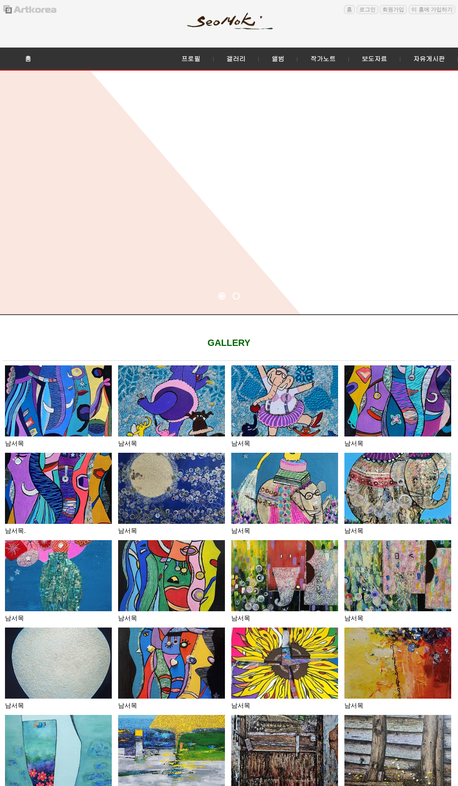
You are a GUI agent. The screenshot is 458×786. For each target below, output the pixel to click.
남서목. (15, 530)
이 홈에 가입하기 (432, 9)
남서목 (14, 443)
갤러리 (235, 58)
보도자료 (374, 58)
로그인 (367, 9)
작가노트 (323, 58)
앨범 (278, 58)
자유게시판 (429, 58)
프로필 (190, 58)
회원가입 (393, 9)
